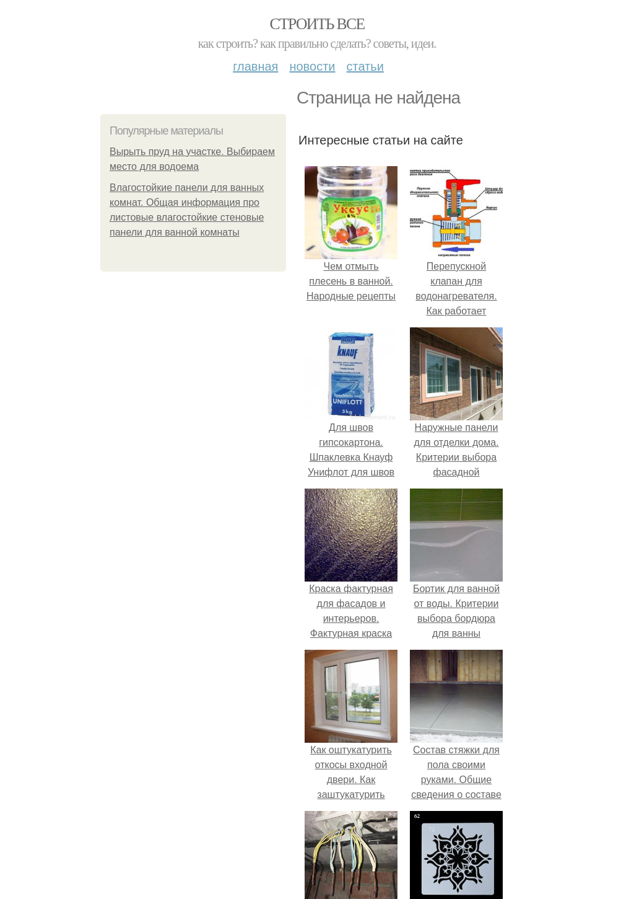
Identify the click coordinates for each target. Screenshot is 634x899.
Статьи (364, 66)
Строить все (316, 24)
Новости (312, 66)
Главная (255, 66)
